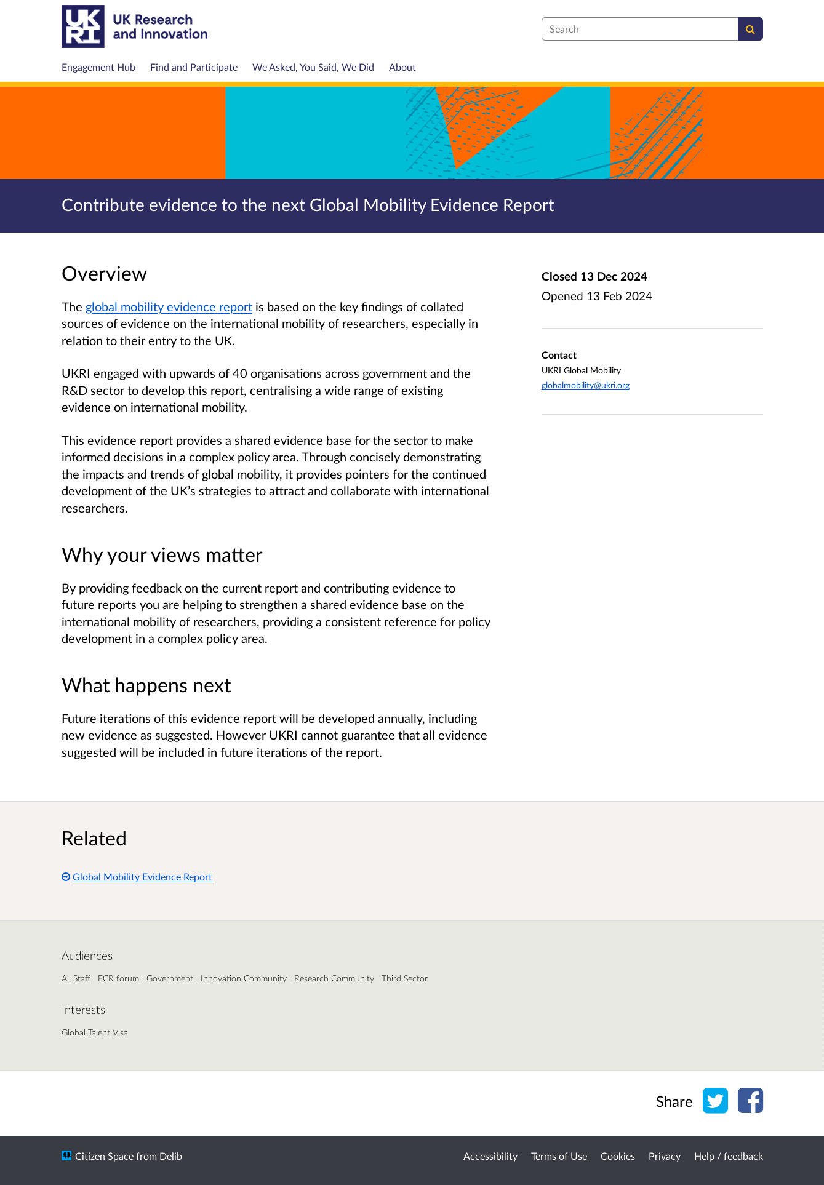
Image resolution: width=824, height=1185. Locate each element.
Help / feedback (728, 1156)
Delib (170, 1156)
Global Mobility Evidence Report (137, 876)
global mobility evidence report (169, 306)
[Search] (750, 29)
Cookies (618, 1156)
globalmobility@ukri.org (586, 385)
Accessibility (490, 1156)
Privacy (665, 1156)
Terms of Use (559, 1156)
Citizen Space (104, 1156)
